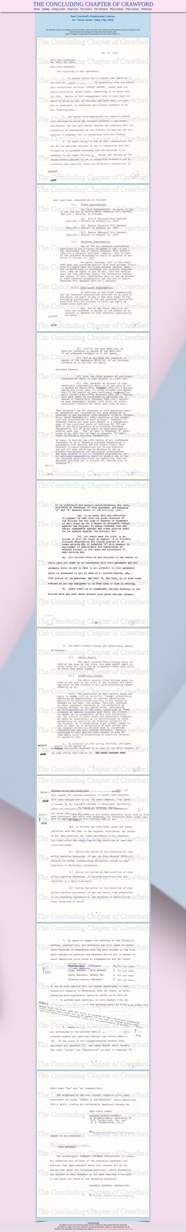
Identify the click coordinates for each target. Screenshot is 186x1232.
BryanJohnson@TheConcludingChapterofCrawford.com (113, 1229)
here (118, 34)
